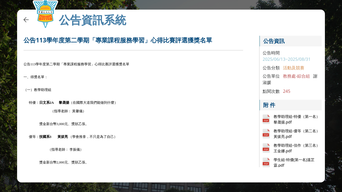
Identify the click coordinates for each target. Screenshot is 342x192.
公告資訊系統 (92, 19)
